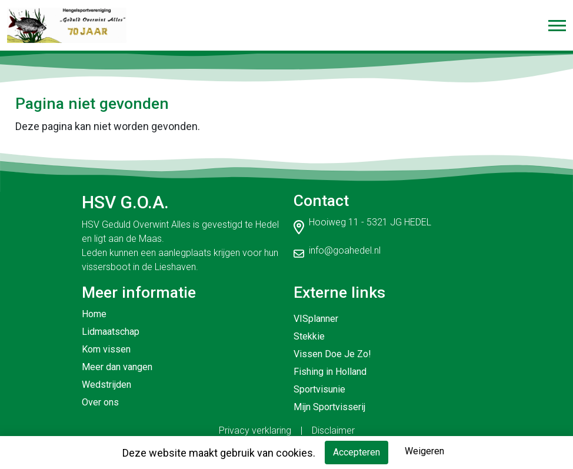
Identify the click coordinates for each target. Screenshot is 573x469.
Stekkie (309, 336)
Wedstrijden (106, 384)
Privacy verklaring (255, 430)
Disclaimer (333, 430)
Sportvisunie (319, 389)
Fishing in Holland (330, 371)
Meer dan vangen (117, 366)
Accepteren (356, 452)
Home (94, 314)
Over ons (100, 402)
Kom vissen (106, 349)
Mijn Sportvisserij (329, 407)
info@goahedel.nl (345, 250)
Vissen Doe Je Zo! (332, 354)
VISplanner (316, 318)
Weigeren (424, 451)
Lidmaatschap (110, 331)
